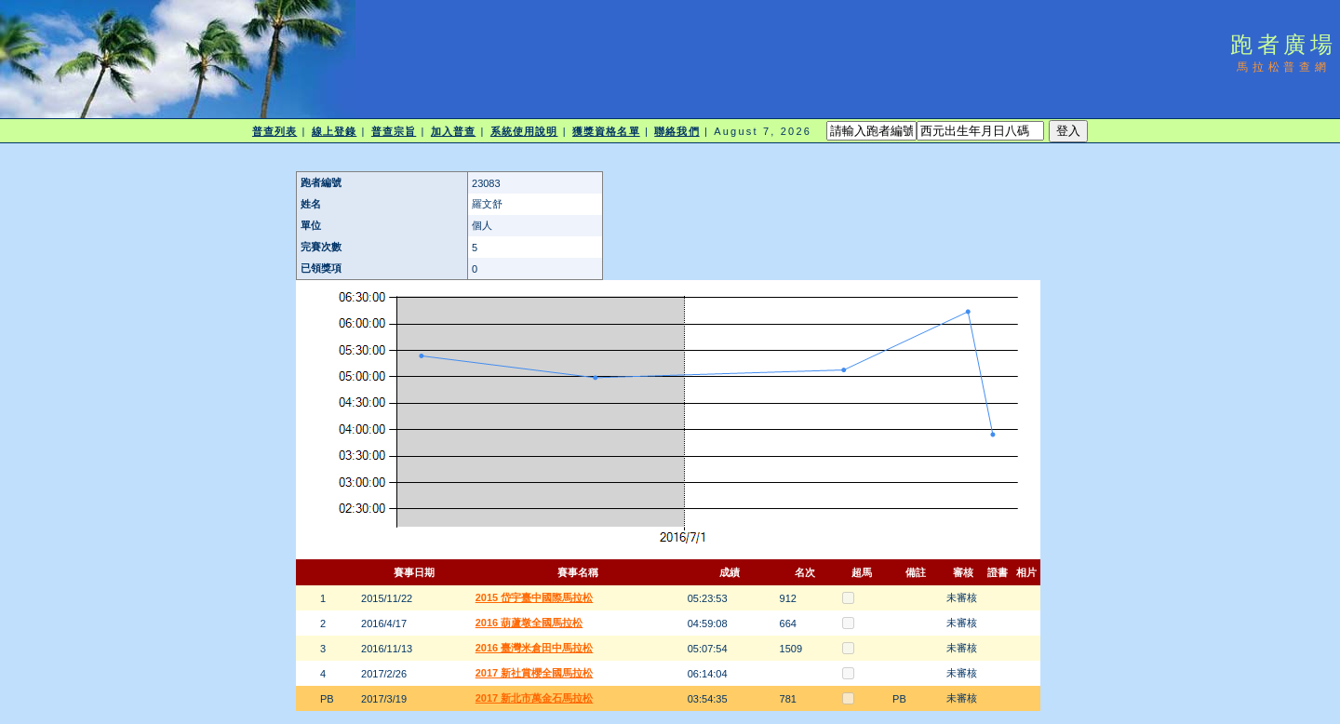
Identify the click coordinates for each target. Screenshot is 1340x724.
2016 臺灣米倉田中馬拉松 (535, 647)
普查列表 (274, 131)
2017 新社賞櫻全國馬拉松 (535, 672)
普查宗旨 (393, 131)
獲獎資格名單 (606, 131)
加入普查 (453, 131)
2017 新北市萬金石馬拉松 (535, 698)
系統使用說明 (524, 131)
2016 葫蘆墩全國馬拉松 (529, 622)
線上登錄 (334, 131)
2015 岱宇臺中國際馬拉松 (535, 597)
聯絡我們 (676, 131)
